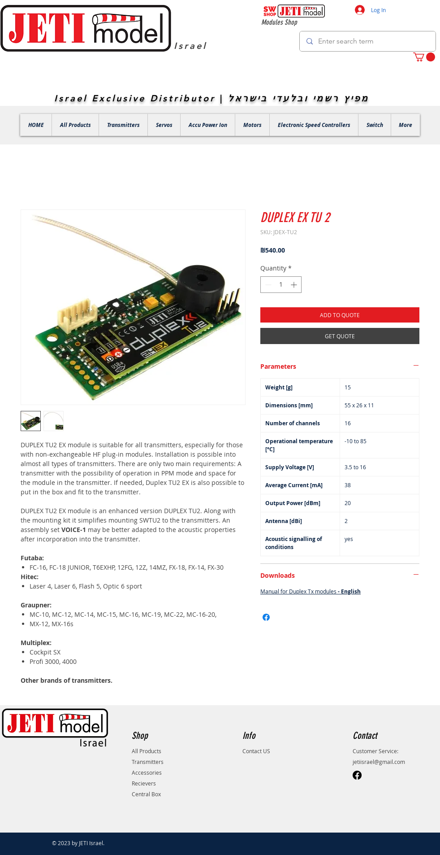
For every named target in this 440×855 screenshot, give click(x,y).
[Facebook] (357, 775)
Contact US (256, 751)
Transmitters (148, 761)
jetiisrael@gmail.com (379, 761)
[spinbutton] (281, 284)
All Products (146, 751)
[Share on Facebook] (266, 617)
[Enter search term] (367, 41)
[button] (424, 56)
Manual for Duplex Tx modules (310, 591)
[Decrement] (267, 284)
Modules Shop (279, 22)
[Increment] (294, 284)
